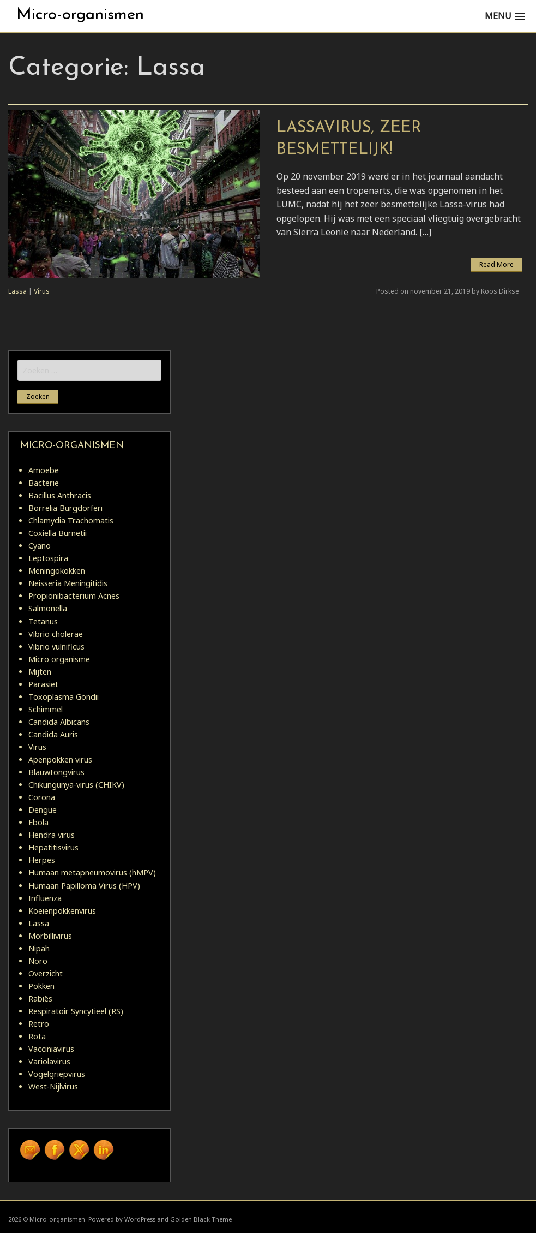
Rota (37, 1036)
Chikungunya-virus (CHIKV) (76, 784)
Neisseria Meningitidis (67, 583)
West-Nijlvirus (53, 1086)
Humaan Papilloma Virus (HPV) (84, 885)
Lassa (17, 291)
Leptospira (48, 558)
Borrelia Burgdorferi (65, 508)
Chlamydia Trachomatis (70, 520)
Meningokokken (56, 570)
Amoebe (43, 470)
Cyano (39, 545)
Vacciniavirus (51, 1049)
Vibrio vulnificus (56, 646)
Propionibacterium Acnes (73, 596)
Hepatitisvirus (53, 847)
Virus (42, 291)
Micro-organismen (80, 15)
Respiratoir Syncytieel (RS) (75, 1011)
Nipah (39, 948)
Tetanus (43, 621)
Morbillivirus (50, 936)
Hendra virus (51, 835)
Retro (38, 1023)
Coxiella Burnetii (57, 533)
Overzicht (45, 973)
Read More (496, 264)
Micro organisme (59, 659)
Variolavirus (49, 1061)
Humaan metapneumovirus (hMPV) (92, 872)
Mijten (39, 671)
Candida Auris (53, 734)
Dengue (42, 810)
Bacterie (43, 483)
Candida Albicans (58, 722)
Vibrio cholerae (55, 634)
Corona (41, 797)
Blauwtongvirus (56, 772)
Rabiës (40, 998)
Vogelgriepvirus (56, 1074)
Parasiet (43, 684)
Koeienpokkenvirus (62, 911)
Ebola (38, 822)
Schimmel (45, 709)
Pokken (41, 986)
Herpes (41, 860)
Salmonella (47, 608)
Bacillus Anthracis (59, 495)
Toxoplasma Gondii (63, 697)
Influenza (45, 898)
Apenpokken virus (60, 759)
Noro (37, 961)
